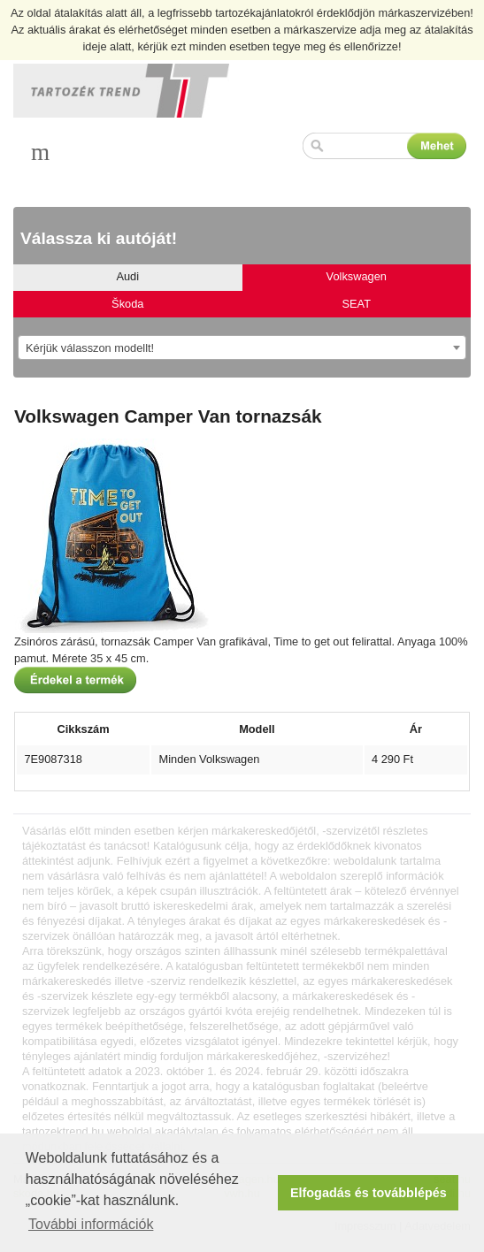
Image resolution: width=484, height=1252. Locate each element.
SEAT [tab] (356, 303)
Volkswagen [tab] (357, 276)
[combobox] (242, 347)
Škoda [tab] (127, 303)
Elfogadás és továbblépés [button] (368, 1193)
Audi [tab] (127, 276)
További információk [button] (90, 1224)
